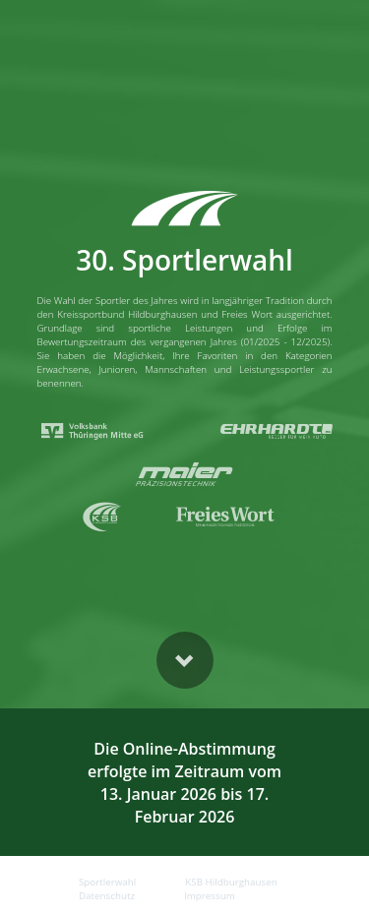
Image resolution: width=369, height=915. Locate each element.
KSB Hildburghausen (231, 882)
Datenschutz (107, 895)
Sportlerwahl (107, 882)
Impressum (209, 895)
